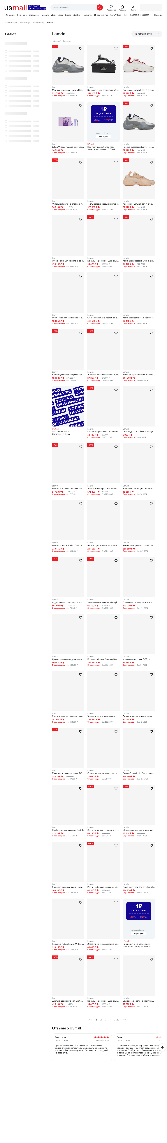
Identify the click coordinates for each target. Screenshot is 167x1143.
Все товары (25, 22)
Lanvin (55, 87)
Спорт (68, 15)
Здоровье (34, 15)
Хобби (76, 15)
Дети (53, 15)
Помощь (158, 15)
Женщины (10, 15)
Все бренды (39, 22)
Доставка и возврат (139, 15)
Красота (45, 15)
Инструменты (101, 15)
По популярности (143, 34)
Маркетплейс (11, 22)
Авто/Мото (115, 15)
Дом (60, 15)
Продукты (87, 15)
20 (117, 1019)
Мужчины (22, 15)
